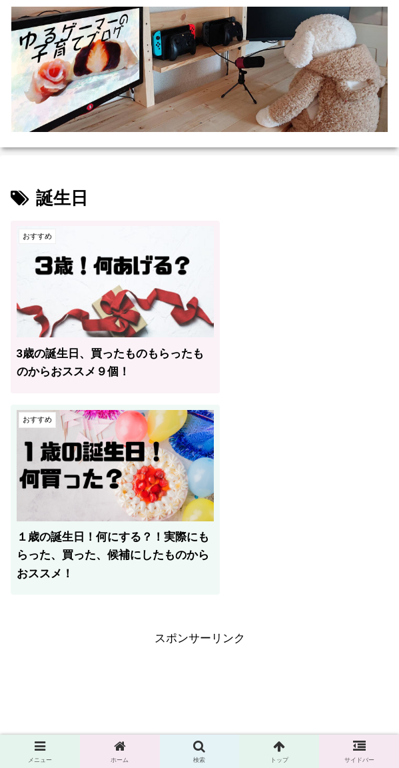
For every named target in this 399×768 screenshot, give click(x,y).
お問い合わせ (294, 725)
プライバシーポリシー (105, 725)
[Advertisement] (199, 545)
